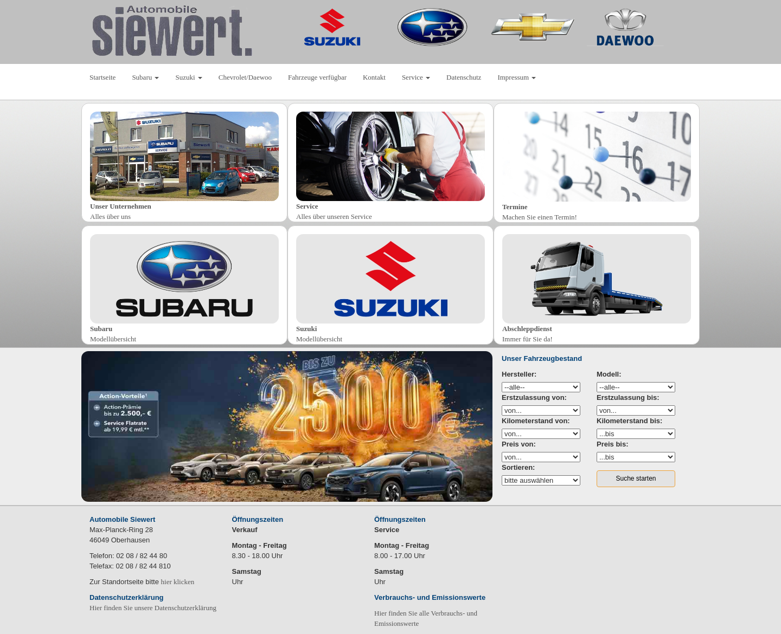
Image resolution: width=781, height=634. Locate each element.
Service (307, 206)
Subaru (101, 329)
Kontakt (374, 77)
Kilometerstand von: (536, 421)
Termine (514, 207)
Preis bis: (613, 444)
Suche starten (636, 478)
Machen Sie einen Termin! (539, 217)
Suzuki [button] (188, 77)
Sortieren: (518, 467)
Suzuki (306, 329)
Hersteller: (519, 374)
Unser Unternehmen (120, 206)
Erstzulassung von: (534, 397)
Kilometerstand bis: (629, 421)
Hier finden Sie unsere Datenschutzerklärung (152, 608)
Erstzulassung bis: (628, 397)
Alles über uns (110, 216)
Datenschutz (463, 77)
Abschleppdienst (527, 329)
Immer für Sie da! (527, 339)
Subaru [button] (145, 77)
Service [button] (416, 77)
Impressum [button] (516, 77)
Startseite (102, 77)
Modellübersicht (113, 339)
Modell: (609, 374)
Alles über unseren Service (334, 216)
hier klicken (178, 582)
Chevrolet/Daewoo (245, 77)
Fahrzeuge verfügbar (317, 77)
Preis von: (519, 444)
